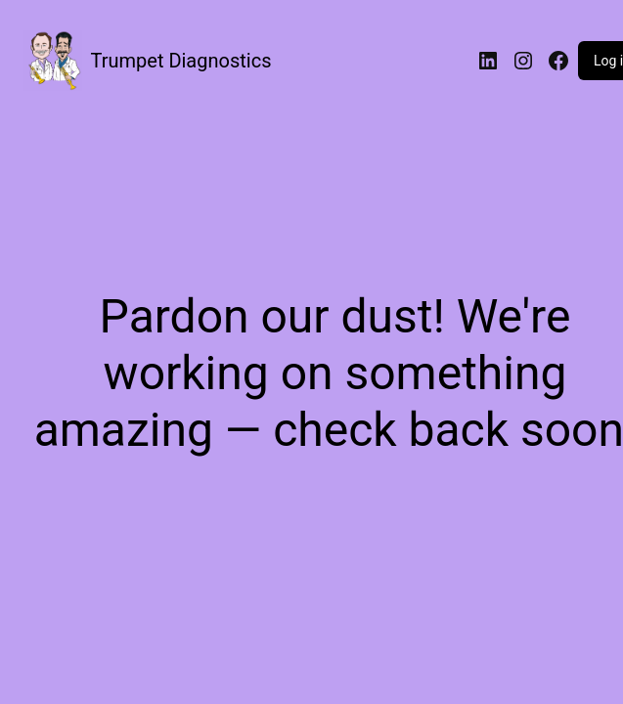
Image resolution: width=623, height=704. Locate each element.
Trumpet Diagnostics (181, 60)
